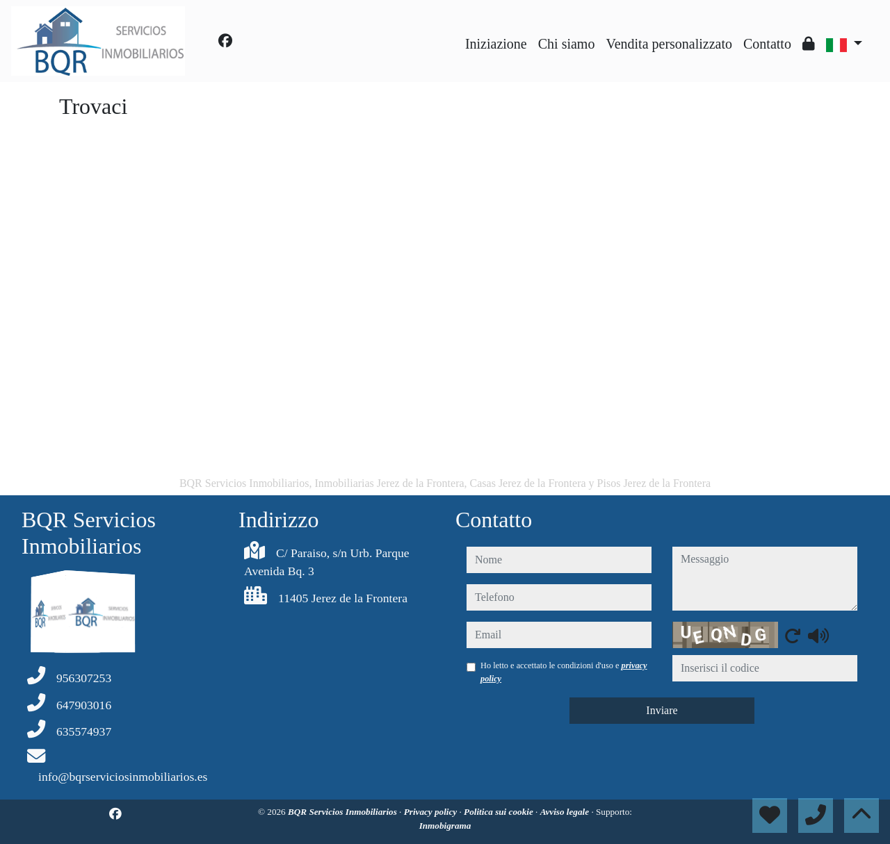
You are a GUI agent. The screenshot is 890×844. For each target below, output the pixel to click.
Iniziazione (496, 43)
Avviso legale (566, 811)
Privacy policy (432, 811)
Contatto (767, 43)
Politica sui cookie (499, 811)
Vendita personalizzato (669, 43)
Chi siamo (566, 43)
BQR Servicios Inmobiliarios (343, 811)
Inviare (661, 710)
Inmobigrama (445, 825)
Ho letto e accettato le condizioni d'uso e (563, 672)
